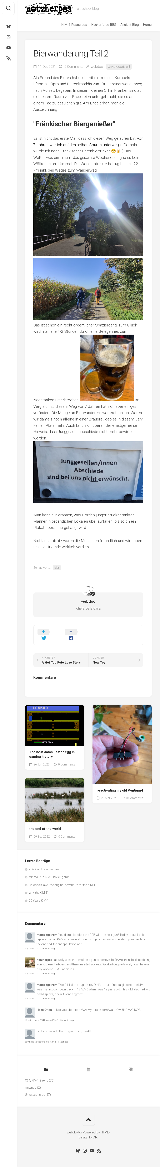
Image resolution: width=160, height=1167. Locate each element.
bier (56, 567)
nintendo (30, 1081)
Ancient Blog (129, 25)
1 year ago (63, 1035)
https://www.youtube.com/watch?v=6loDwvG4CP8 (107, 1003)
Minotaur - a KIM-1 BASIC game (49, 870)
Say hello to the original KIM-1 (40, 1035)
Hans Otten (44, 1003)
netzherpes (44, 953)
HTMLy (105, 1126)
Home (147, 25)
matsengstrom (47, 928)
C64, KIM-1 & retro (36, 1074)
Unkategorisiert (119, 67)
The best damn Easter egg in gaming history (52, 748)
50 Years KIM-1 (39, 894)
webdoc (97, 67)
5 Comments (73, 67)
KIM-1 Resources (74, 25)
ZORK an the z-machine (44, 863)
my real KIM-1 (32, 942)
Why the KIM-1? (39, 886)
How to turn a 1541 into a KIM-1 (41, 1014)
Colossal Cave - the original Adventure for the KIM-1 (62, 878)
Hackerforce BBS (103, 25)
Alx (95, 1131)
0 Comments (66, 758)
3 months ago (48, 942)
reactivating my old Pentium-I (120, 784)
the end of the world (45, 822)
